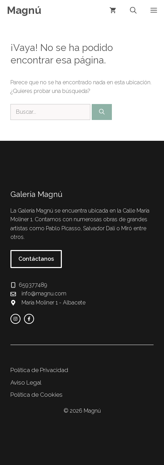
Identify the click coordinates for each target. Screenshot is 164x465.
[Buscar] (102, 112)
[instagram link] (15, 319)
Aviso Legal (25, 382)
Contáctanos (36, 259)
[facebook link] (29, 319)
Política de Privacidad (39, 370)
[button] (133, 10)
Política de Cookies (36, 394)
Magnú (24, 10)
